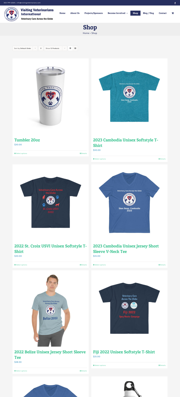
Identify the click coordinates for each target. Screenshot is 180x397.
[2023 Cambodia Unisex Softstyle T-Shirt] (129, 96)
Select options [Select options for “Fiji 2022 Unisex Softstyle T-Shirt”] (100, 365)
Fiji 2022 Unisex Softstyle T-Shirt (124, 351)
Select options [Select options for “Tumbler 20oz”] (21, 153)
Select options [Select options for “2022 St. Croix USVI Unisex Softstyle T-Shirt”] (21, 265)
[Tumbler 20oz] (50, 96)
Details (84, 153)
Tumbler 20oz (27, 139)
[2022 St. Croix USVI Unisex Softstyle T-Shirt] (50, 202)
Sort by (22, 48)
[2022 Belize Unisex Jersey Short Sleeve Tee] (50, 308)
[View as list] (75, 48)
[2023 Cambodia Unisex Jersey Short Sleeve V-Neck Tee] (129, 202)
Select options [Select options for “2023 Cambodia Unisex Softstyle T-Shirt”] (100, 159)
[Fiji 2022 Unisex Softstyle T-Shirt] (129, 308)
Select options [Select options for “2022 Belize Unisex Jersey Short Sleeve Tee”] (21, 371)
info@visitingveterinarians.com (29, 3)
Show (52, 48)
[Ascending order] (40, 48)
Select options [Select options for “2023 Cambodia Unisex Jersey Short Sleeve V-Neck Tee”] (100, 265)
